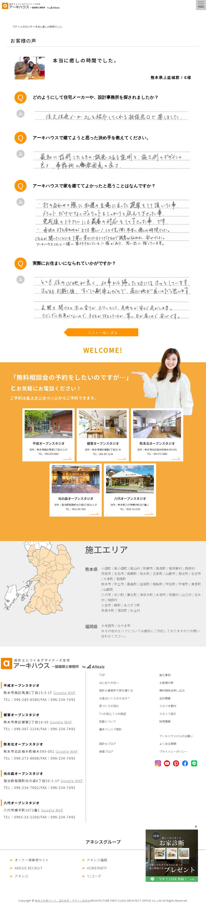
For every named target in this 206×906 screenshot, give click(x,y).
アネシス (19, 876)
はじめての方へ (109, 683)
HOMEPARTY (95, 868)
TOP (15, 26)
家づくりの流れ (109, 706)
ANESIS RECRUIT (26, 868)
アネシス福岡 (95, 860)
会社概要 (165, 698)
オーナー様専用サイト (29, 860)
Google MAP (65, 692)
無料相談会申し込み (172, 690)
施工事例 (165, 675)
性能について (107, 721)
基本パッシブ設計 (110, 729)
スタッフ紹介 (167, 714)
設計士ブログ (107, 744)
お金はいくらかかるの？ (114, 698)
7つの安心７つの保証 (112, 714)
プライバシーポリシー (173, 752)
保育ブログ (106, 752)
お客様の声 (166, 683)
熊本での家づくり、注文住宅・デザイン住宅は (62, 900)
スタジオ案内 (167, 706)
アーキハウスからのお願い (176, 736)
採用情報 (165, 721)
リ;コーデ (92, 876)
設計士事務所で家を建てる (116, 690)
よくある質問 (167, 744)
